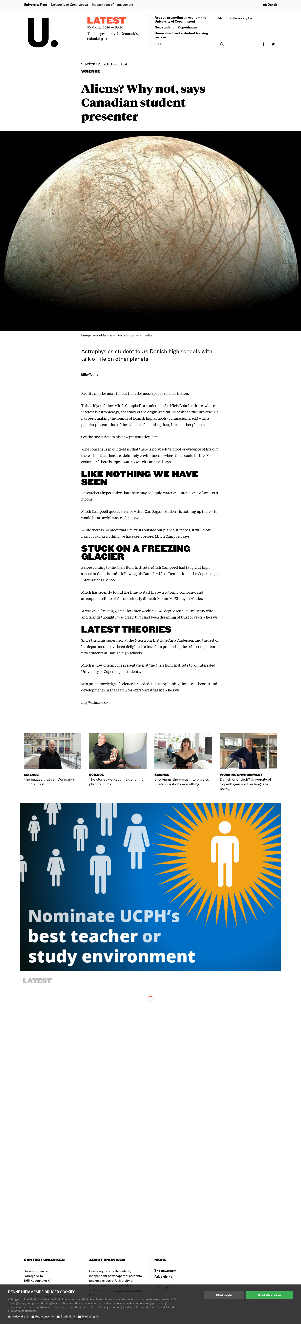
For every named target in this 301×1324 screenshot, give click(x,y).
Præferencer (45, 1316)
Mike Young (89, 374)
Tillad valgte (224, 1295)
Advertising (163, 1276)
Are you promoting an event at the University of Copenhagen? (180, 19)
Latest (106, 21)
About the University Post (236, 18)
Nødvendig (20, 1316)
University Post (35, 4)
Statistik (68, 1316)
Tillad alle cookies (269, 1295)
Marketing (90, 1316)
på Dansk (270, 4)
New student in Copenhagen (176, 27)
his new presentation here (137, 436)
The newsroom (165, 1270)
